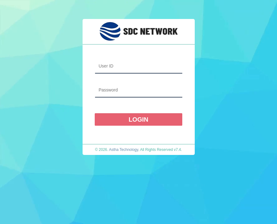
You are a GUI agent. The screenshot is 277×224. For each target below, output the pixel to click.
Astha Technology (123, 149)
